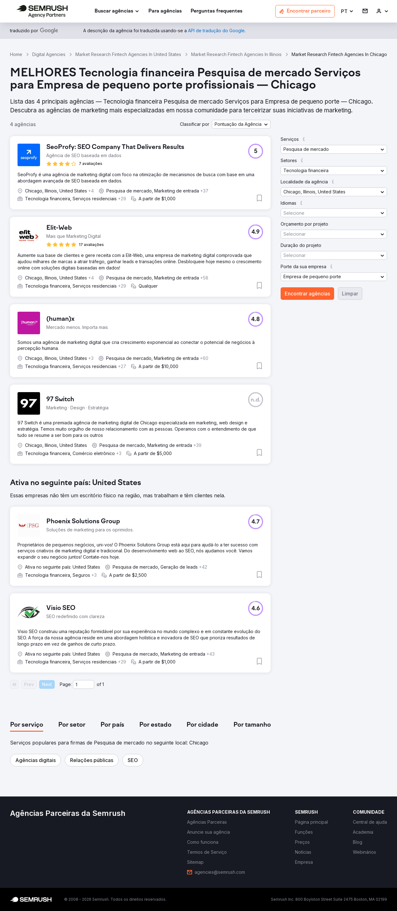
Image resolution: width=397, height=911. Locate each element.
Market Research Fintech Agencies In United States (128, 54)
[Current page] (83, 684)
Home (16, 54)
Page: (66, 684)
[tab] (26, 725)
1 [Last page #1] (103, 684)
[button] (347, 11)
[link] (165, 11)
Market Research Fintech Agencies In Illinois (236, 54)
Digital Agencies (48, 54)
